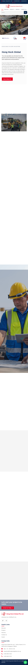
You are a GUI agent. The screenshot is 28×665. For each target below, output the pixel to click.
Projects (3, 630)
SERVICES (18, 9)
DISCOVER (6, 9)
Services (3, 632)
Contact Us (4, 634)
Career (3, 637)
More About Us (7, 79)
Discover (3, 628)
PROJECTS (12, 9)
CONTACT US (24, 9)
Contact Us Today (8, 607)
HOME (2, 9)
